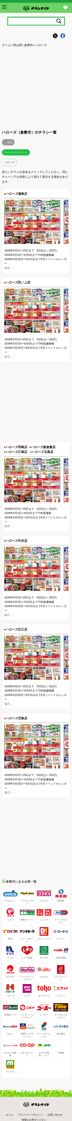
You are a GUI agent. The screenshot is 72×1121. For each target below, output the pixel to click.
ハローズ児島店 (16, 718)
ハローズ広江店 (16, 629)
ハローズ (9, 162)
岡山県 (17, 45)
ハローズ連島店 (16, 193)
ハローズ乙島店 (16, 452)
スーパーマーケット (16, 152)
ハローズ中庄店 (16, 540)
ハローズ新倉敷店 (43, 447)
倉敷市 (28, 45)
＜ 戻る (8, 142)
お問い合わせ (54, 1114)
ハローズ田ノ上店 (18, 282)
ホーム (6, 45)
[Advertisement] (36, 88)
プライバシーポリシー (30, 1114)
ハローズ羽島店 (16, 447)
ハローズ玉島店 (42, 452)
